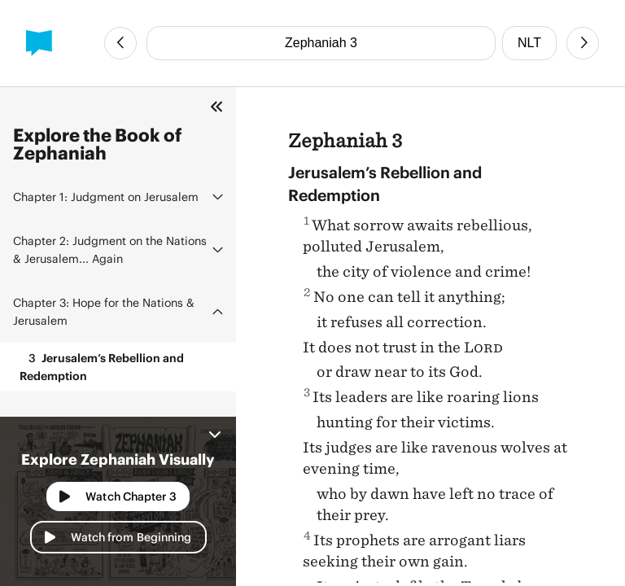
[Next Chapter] (582, 43)
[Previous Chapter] (120, 43)
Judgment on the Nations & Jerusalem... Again (110, 249)
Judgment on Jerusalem (106, 196)
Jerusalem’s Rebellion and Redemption (102, 366)
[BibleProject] (39, 43)
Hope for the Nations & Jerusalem (103, 311)
